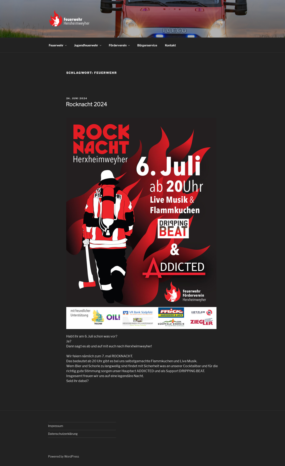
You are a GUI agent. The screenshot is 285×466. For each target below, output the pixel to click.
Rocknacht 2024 (86, 104)
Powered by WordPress (63, 456)
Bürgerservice (147, 45)
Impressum (55, 426)
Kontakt (170, 45)
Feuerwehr (58, 45)
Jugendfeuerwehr (88, 45)
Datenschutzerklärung (63, 433)
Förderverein (119, 45)
